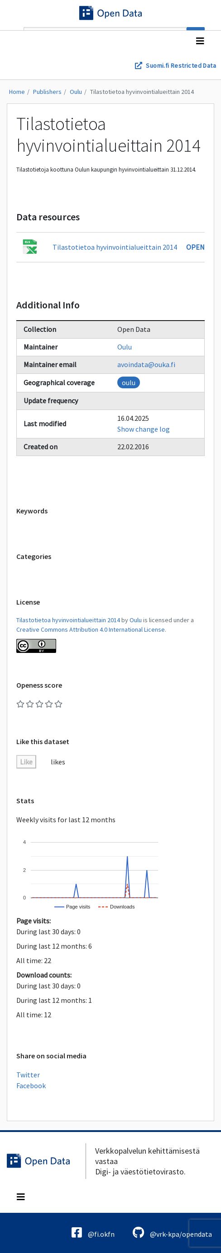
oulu (128, 382)
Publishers (47, 92)
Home (17, 92)
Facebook (31, 1085)
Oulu (76, 92)
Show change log (143, 428)
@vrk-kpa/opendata (172, 1232)
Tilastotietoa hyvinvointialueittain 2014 (142, 92)
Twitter (28, 1074)
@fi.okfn (93, 1232)
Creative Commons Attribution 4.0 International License (90, 629)
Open (195, 247)
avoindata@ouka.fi (146, 364)
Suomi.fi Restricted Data (181, 65)
